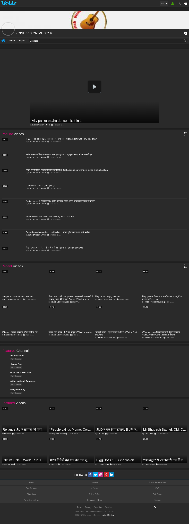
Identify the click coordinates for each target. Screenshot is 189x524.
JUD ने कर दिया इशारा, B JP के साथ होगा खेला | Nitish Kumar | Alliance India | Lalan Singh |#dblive (118, 429)
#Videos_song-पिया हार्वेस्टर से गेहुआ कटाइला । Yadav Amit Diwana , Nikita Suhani (161, 333)
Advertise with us (31, 500)
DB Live (101, 434)
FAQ (157, 488)
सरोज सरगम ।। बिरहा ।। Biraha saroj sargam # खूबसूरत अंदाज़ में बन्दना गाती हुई (59, 154)
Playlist (21, 40)
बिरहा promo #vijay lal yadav (108, 296)
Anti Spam (157, 494)
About (31, 482)
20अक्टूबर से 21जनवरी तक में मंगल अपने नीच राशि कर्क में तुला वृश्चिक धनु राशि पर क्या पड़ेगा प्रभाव (165, 460)
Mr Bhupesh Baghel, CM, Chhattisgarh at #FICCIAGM (165, 429)
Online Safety (94, 494)
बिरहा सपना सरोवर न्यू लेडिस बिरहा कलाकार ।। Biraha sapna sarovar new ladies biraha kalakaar (67, 170)
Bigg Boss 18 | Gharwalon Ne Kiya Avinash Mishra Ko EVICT (118, 460)
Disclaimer (31, 494)
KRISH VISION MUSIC (41, 125)
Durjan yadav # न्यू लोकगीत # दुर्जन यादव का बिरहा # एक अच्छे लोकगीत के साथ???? (60, 201)
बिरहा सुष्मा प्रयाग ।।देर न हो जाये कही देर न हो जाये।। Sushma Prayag (54, 248)
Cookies (108, 507)
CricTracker (8, 464)
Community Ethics (94, 500)
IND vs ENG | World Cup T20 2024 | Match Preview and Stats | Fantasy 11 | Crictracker (24, 460)
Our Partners (31, 488)
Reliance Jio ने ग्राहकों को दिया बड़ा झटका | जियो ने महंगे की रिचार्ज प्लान (24, 429)
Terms (79, 507)
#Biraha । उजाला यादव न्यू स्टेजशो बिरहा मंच (19, 332)
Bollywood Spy (103, 464)
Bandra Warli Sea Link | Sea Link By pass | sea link (50, 216)
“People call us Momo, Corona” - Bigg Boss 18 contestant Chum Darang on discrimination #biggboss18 (71, 429)
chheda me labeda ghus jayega (40, 185)
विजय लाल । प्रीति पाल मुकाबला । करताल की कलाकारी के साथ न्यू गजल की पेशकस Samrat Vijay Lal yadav (71, 297)
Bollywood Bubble (58, 434)
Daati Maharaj (150, 464)
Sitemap (157, 500)
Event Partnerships (157, 482)
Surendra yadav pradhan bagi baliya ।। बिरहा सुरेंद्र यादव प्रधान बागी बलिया (58, 232)
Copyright (98, 507)
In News (94, 488)
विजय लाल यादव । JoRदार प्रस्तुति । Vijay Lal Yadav (70, 332)
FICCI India (149, 434)
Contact (94, 482)
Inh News (7, 434)
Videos (12, 40)
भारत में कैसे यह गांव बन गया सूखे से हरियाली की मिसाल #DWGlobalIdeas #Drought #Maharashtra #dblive (71, 460)
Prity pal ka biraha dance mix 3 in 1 (56, 121)
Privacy (88, 507)
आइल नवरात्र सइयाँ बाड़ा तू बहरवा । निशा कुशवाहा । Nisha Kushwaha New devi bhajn (61, 139)
